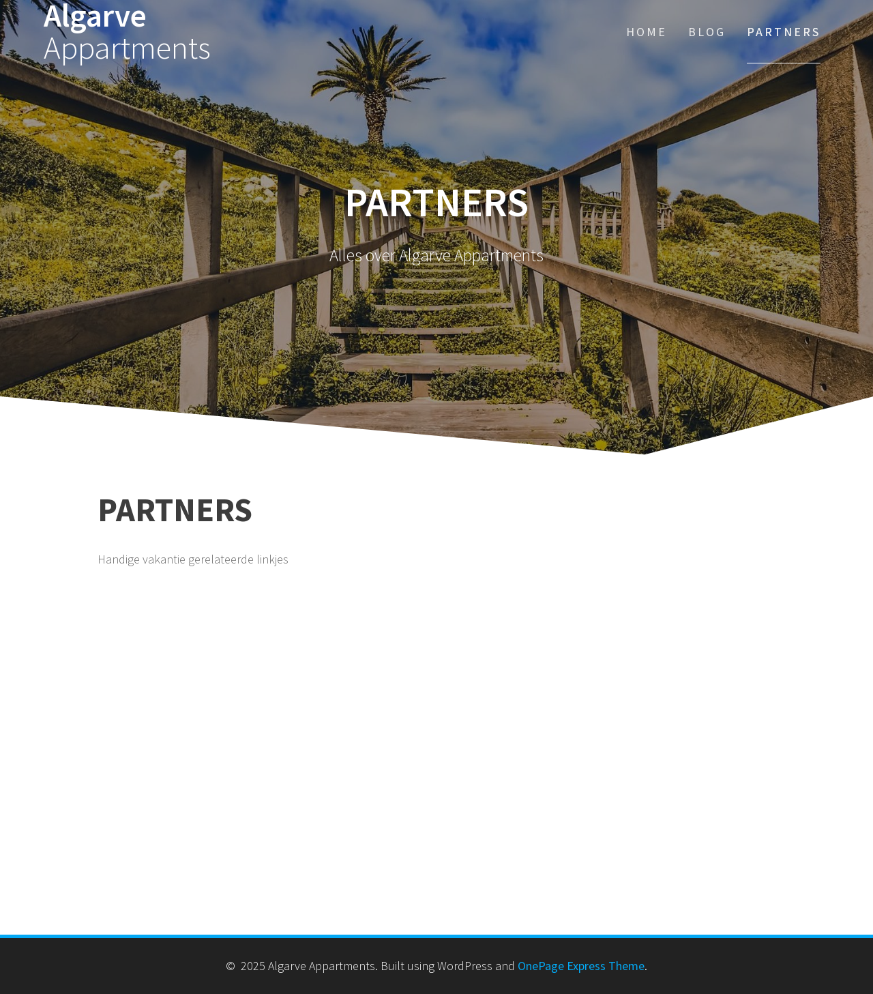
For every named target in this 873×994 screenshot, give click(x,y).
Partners (783, 32)
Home (646, 32)
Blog (707, 32)
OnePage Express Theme (581, 966)
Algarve (127, 32)
